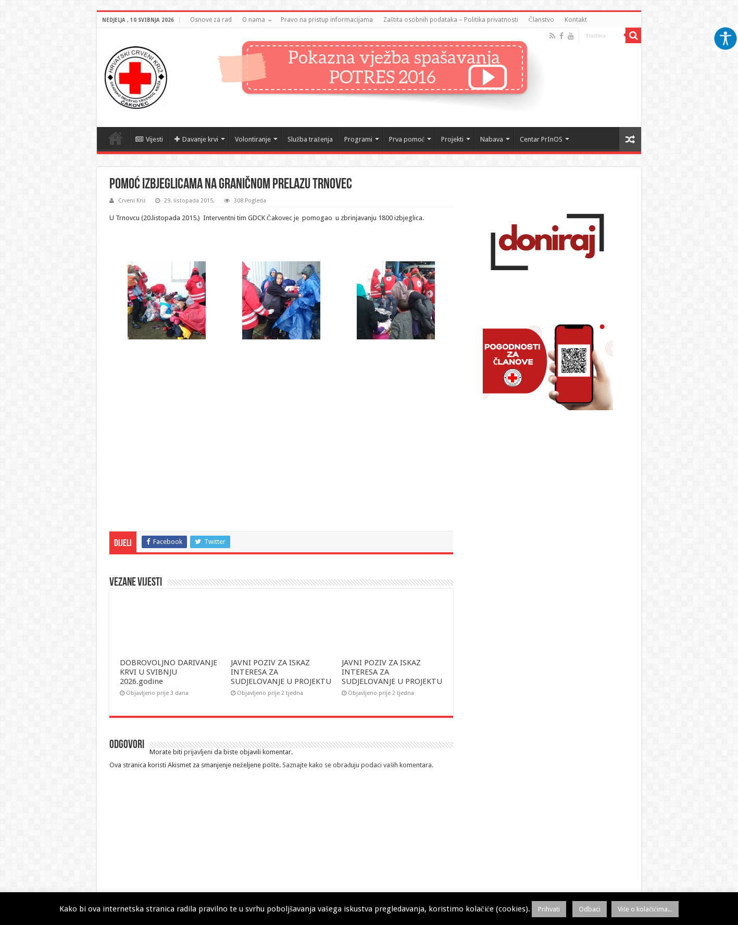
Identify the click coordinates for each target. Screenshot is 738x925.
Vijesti (149, 139)
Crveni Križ (132, 200)
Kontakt (576, 19)
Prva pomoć (407, 139)
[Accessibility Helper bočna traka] (725, 38)
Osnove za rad (211, 19)
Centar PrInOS (541, 139)
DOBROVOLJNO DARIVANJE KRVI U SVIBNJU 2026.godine (168, 672)
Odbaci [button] (590, 909)
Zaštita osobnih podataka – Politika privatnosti (450, 19)
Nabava (491, 139)
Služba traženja (310, 139)
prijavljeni (198, 752)
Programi (358, 139)
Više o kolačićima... (645, 909)
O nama (253, 19)
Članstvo (541, 19)
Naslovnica (115, 138)
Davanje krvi (196, 139)
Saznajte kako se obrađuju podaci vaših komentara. (358, 765)
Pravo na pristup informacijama (327, 19)
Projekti (452, 139)
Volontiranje (253, 139)
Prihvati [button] (549, 909)
